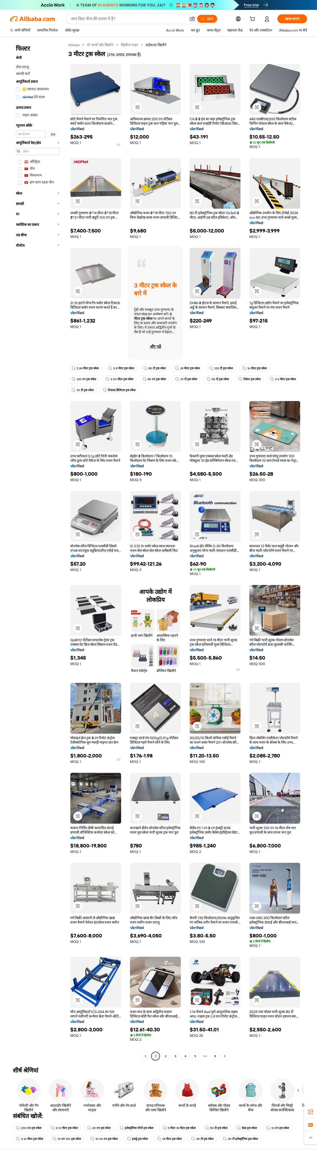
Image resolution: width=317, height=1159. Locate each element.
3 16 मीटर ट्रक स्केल (29, 1139)
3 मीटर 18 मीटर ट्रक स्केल (179, 1128)
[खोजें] (207, 19)
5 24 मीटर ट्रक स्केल (85, 368)
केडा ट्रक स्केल (247, 1128)
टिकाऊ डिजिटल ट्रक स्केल (119, 390)
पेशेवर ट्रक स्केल (249, 379)
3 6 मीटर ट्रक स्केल (283, 379)
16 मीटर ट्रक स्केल (254, 368)
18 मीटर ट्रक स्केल (169, 1139)
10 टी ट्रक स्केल (186, 379)
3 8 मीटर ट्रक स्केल (121, 368)
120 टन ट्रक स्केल (84, 379)
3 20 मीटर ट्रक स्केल (119, 379)
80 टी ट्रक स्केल (154, 368)
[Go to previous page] (145, 1056)
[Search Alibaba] (128, 19)
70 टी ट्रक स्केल (83, 390)
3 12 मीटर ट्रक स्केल (64, 1128)
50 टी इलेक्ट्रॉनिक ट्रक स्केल (240, 1139)
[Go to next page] (224, 1056)
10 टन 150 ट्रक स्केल (67, 1139)
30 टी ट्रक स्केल (202, 1139)
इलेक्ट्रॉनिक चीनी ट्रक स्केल (136, 1128)
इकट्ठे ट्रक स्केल (137, 1139)
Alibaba (73, 45)
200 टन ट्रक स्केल (28, 1128)
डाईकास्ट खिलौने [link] (156, 45)
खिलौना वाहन (129, 45)
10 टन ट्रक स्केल (277, 1128)
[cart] (253, 20)
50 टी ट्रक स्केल (218, 379)
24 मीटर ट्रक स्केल (187, 368)
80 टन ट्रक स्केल (154, 379)
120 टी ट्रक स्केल (221, 368)
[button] (192, 19)
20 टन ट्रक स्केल (98, 1128)
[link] (310, 1111)
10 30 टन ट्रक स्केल (104, 1139)
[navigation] (37, 551)
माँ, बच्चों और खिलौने (100, 45)
